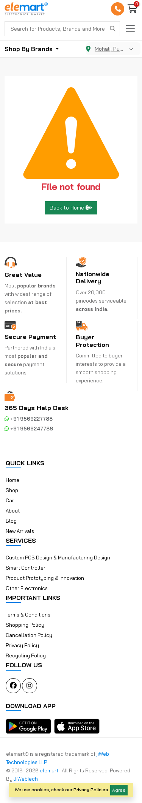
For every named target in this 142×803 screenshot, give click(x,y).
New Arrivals (20, 531)
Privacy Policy (22, 645)
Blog (11, 521)
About (13, 511)
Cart (11, 500)
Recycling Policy (26, 655)
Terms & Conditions (28, 615)
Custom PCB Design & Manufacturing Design (58, 557)
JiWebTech (26, 779)
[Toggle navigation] (130, 28)
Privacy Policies (90, 789)
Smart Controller (25, 568)
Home (12, 480)
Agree (119, 790)
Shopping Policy (25, 625)
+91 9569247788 (29, 429)
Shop (12, 490)
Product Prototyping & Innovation (45, 578)
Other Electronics (27, 588)
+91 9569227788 (29, 419)
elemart (49, 770)
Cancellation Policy (29, 635)
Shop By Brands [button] (29, 49)
